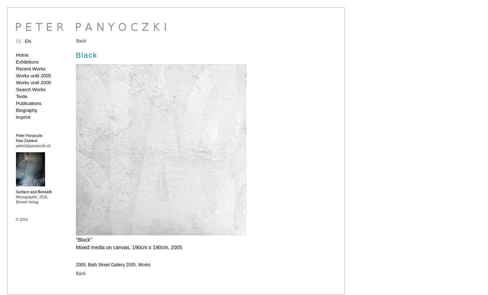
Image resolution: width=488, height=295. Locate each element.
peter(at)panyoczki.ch (33, 146)
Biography (26, 110)
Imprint (23, 117)
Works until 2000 (33, 82)
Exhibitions (27, 62)
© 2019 (22, 220)
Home (22, 55)
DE (19, 41)
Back (81, 41)
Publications (28, 103)
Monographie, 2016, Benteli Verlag (34, 197)
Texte (21, 96)
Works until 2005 (33, 75)
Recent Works (30, 69)
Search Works (30, 89)
